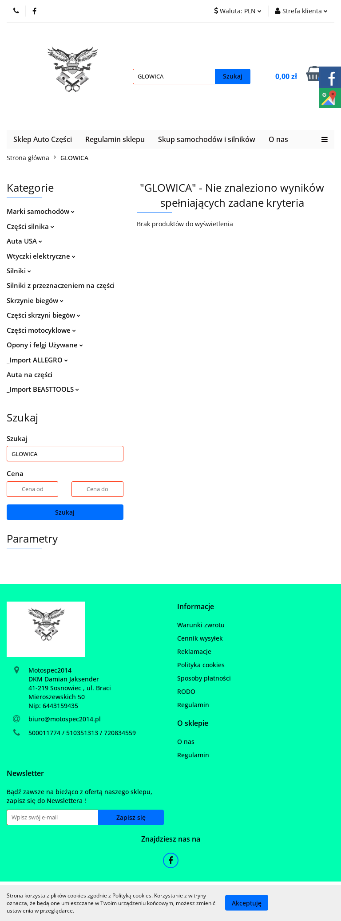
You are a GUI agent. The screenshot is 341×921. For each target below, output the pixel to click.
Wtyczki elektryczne (41, 256)
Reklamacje (194, 651)
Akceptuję (247, 903)
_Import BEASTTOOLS (43, 389)
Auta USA (24, 240)
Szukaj (65, 512)
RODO (186, 691)
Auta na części (29, 374)
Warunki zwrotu (201, 625)
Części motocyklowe (41, 330)
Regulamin (193, 705)
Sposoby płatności (204, 678)
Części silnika (30, 226)
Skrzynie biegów (35, 300)
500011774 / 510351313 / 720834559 (82, 732)
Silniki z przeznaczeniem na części (61, 285)
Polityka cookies (201, 665)
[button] (195, 606)
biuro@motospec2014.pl (64, 719)
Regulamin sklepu (115, 139)
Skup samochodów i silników (206, 139)
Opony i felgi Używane (45, 344)
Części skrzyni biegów (43, 315)
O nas (278, 139)
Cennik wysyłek (200, 638)
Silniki (19, 270)
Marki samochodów (41, 211)
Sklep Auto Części (42, 139)
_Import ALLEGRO (37, 359)
